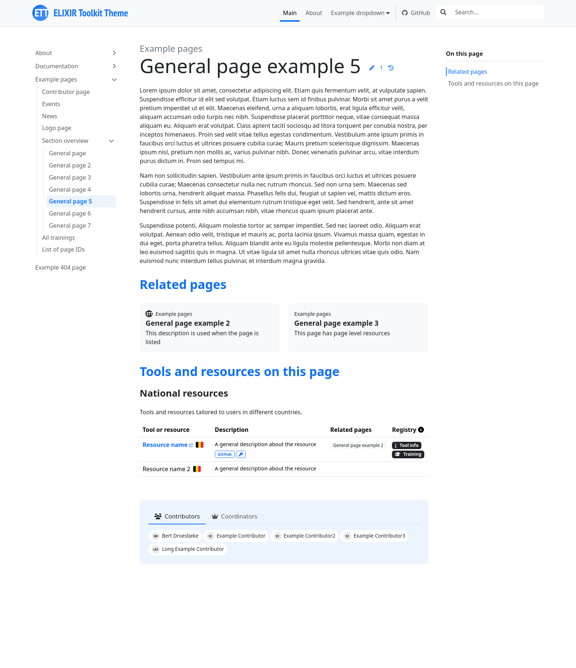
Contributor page (66, 92)
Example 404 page (60, 267)
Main (290, 13)
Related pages (467, 72)
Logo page (56, 128)
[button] (372, 67)
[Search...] (497, 12)
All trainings (58, 238)
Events (51, 104)
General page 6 (70, 213)
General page (67, 153)
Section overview (65, 141)
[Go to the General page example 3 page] (358, 323)
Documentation (56, 66)
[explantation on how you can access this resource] (241, 454)
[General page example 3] (198, 445)
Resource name (165, 445)
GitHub (416, 13)
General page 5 (70, 201)
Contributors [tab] (177, 516)
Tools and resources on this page (493, 83)
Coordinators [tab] (234, 516)
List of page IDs (63, 249)
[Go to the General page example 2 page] (209, 323)
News (49, 116)
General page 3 (70, 177)
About (314, 13)
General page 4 (70, 189)
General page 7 (70, 225)
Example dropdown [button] (358, 13)
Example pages (56, 79)
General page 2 (70, 165)
